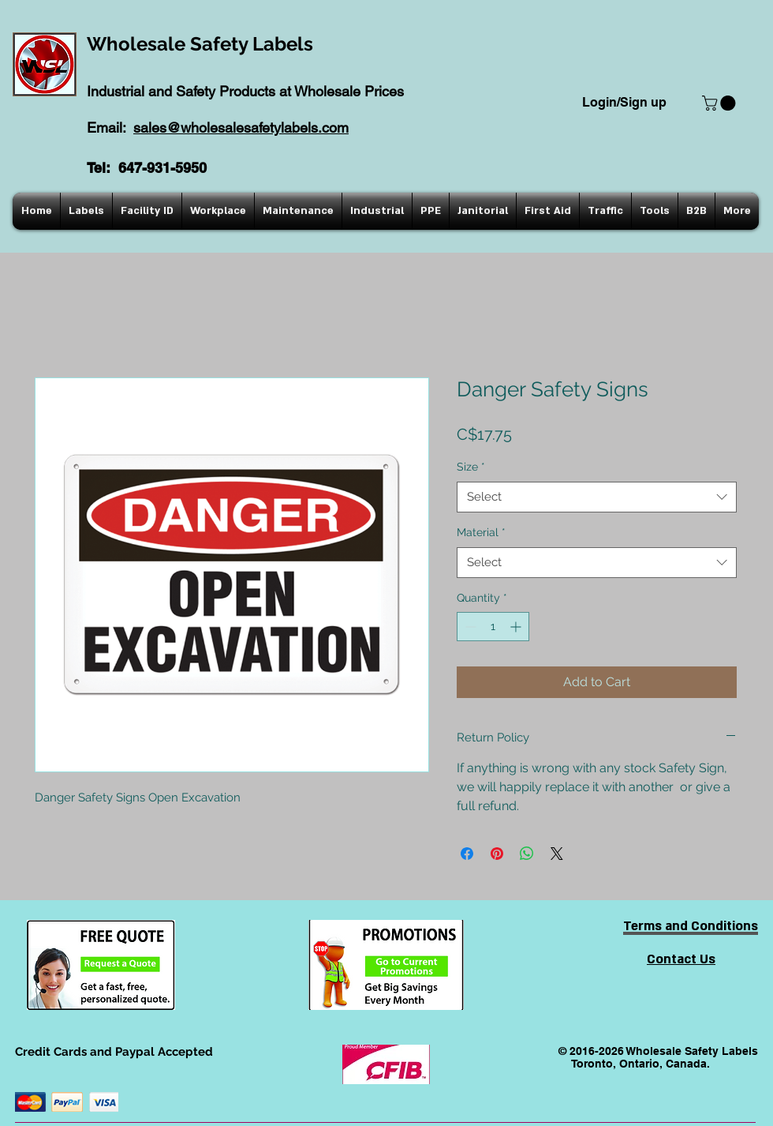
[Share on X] (556, 853)
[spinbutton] (493, 626)
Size (471, 466)
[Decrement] (469, 626)
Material (481, 532)
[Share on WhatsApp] (526, 853)
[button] (720, 103)
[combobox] (597, 497)
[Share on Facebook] (466, 853)
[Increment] (517, 626)
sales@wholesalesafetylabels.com (241, 127)
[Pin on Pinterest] (496, 853)
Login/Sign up (624, 102)
